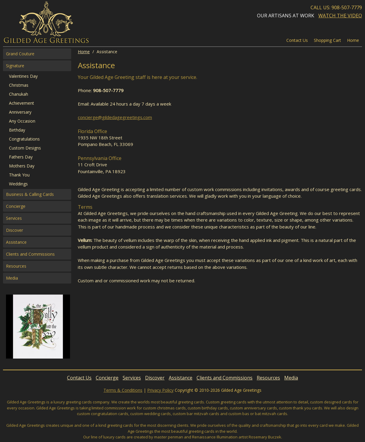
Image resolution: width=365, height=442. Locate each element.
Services (14, 218)
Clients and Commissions (30, 254)
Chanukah (18, 94)
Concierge (15, 206)
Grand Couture (20, 54)
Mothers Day (21, 166)
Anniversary (20, 112)
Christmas (18, 85)
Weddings (18, 184)
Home (84, 51)
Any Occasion (22, 121)
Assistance (16, 242)
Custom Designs (25, 148)
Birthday (17, 130)
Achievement (21, 103)
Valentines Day (23, 76)
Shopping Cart (327, 40)
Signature (15, 65)
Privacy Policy (160, 390)
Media (12, 278)
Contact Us (297, 40)
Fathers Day (21, 157)
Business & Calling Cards (30, 194)
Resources (16, 266)
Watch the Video (340, 15)
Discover (14, 230)
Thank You (19, 175)
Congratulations (24, 139)
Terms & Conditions (123, 390)
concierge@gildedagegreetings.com (115, 117)
